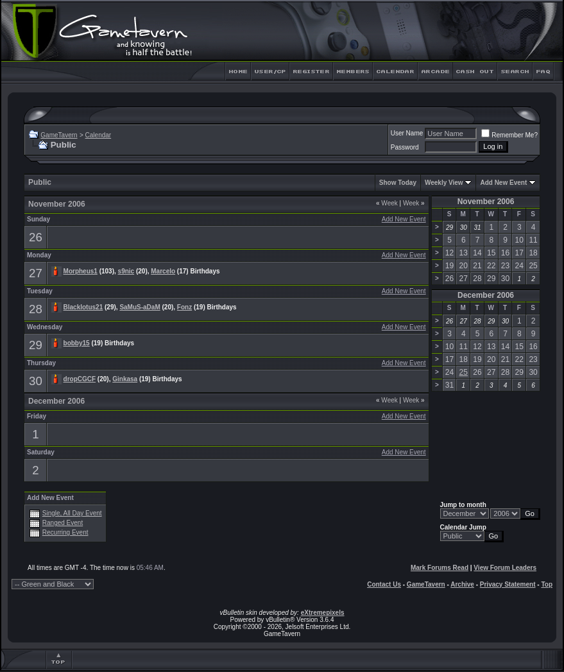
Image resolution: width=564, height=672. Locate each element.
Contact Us (384, 584)
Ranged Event (62, 522)
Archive (462, 584)
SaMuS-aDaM (139, 307)
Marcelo (163, 271)
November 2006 (486, 201)
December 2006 (485, 295)
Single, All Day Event (72, 513)
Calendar (98, 135)
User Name (407, 133)
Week (387, 203)
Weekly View (444, 182)
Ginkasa (124, 379)
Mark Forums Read (439, 567)
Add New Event (503, 182)
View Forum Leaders (505, 567)
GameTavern (58, 135)
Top (546, 584)
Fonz (184, 307)
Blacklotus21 (83, 307)
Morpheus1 (81, 271)
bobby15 (77, 343)
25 (463, 372)
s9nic (126, 271)
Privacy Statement (508, 584)
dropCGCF (80, 379)
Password (405, 147)
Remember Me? (509, 135)
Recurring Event (65, 532)
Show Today (397, 182)
